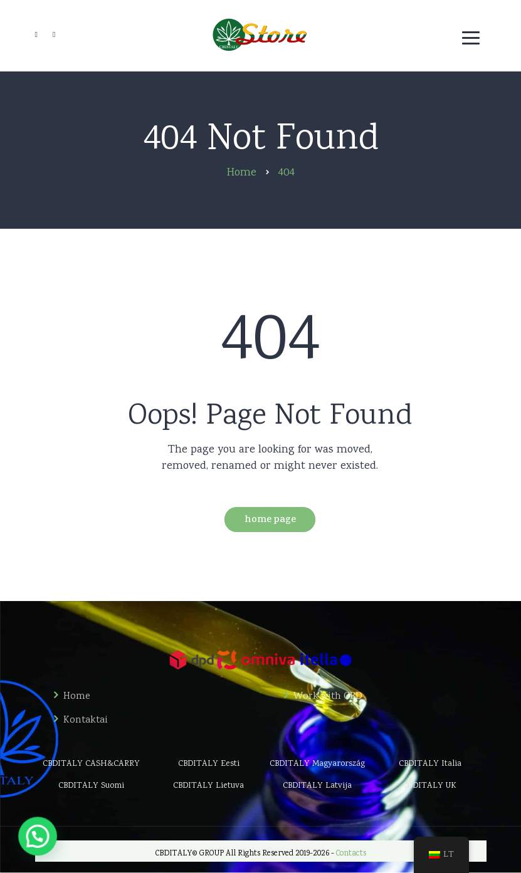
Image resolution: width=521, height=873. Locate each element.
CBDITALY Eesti (208, 764)
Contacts (351, 854)
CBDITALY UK (429, 786)
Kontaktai (85, 721)
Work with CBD (327, 697)
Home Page (270, 520)
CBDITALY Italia (430, 764)
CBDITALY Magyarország (317, 764)
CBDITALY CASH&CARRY (91, 764)
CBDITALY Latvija (317, 786)
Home (76, 697)
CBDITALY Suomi (91, 786)
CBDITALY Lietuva (208, 786)
